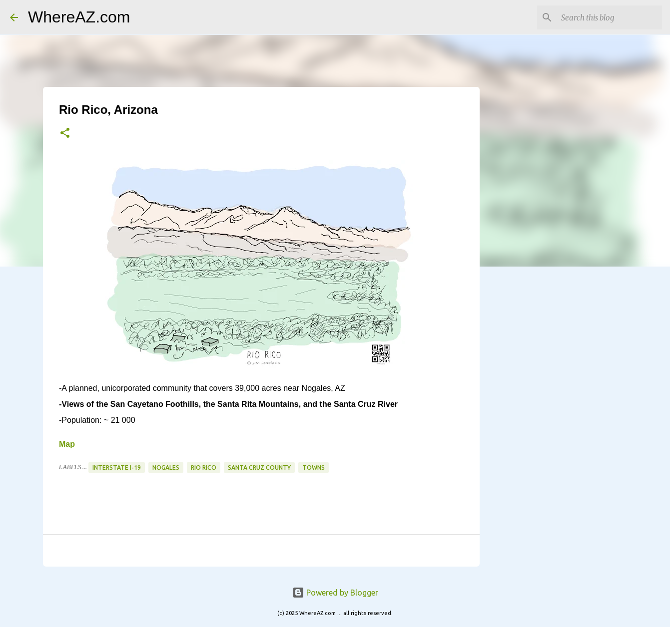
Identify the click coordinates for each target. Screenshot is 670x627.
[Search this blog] (609, 17)
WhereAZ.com (79, 17)
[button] (65, 133)
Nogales (165, 467)
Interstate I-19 (116, 467)
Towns (313, 467)
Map (67, 444)
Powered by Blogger (335, 592)
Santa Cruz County (259, 467)
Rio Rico (203, 467)
